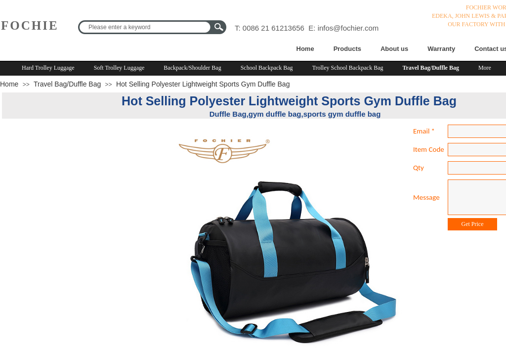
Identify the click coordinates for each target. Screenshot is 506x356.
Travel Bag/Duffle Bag (431, 67)
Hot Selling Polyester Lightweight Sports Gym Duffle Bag (203, 84)
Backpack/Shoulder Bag (192, 67)
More (484, 67)
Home (305, 48)
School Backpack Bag (267, 67)
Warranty (441, 48)
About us (394, 48)
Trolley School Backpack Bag (347, 67)
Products (347, 48)
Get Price (473, 224)
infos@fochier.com (348, 28)
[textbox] (146, 27)
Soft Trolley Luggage (119, 67)
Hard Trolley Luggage (48, 67)
